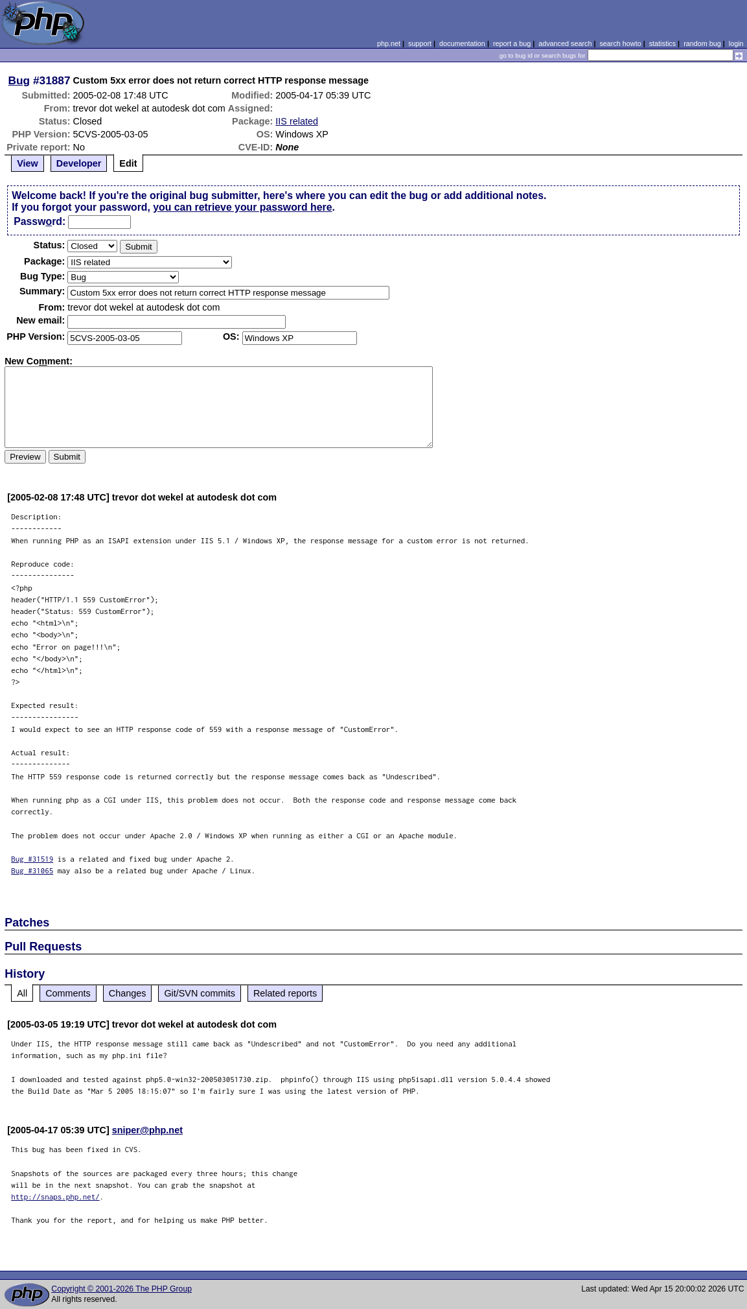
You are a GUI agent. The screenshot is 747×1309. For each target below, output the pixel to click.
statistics (662, 43)
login (736, 43)
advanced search (565, 43)
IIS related (296, 121)
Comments (68, 993)
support (419, 43)
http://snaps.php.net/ (55, 1196)
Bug (19, 80)
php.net (388, 43)
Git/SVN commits (199, 993)
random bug (702, 43)
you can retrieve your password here (242, 207)
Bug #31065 (32, 870)
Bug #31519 (32, 859)
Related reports (285, 993)
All (22, 993)
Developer (79, 163)
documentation (462, 43)
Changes (127, 993)
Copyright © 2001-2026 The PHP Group (121, 1288)
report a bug (512, 43)
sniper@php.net (147, 1130)
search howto (620, 43)
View (27, 163)
